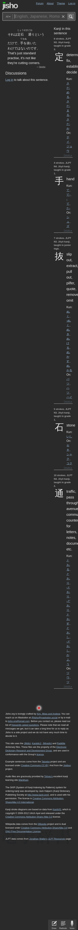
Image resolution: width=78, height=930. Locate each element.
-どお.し (68, 646)
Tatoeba (42, 67)
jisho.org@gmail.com (19, 721)
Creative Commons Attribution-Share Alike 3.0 (28, 816)
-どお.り (68, 605)
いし (69, 436)
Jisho (10, 6)
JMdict (27, 743)
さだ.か (68, 123)
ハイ (69, 397)
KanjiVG (57, 809)
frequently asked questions (25, 725)
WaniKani (23, 780)
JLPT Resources (56, 838)
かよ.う (68, 659)
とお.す (68, 618)
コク (69, 463)
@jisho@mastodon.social (44, 717)
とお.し (68, 632)
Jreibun (67, 765)
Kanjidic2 (36, 743)
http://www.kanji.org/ (37, 794)
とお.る (68, 564)
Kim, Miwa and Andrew (48, 713)
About (50, 3)
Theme (61, 3)
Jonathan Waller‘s (38, 838)
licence (40, 754)
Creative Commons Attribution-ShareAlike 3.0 (44, 827)
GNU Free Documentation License (23, 831)
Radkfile (61, 743)
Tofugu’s (48, 776)
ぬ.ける (68, 343)
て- (68, 195)
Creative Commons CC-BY (34, 765)
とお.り (68, 578)
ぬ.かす (68, 356)
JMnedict (47, 743)
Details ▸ (68, 155)
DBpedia (42, 824)
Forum (40, 3)
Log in (71, 3)
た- (68, 208)
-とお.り (68, 591)
